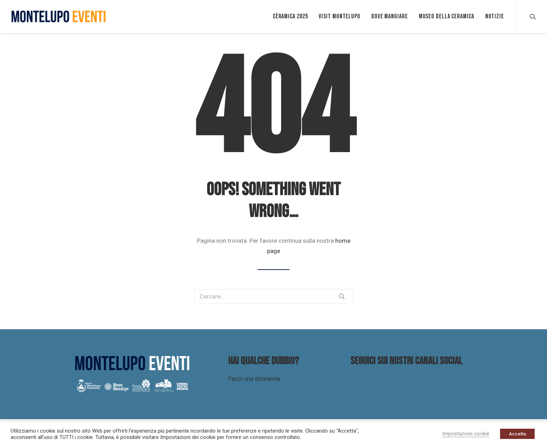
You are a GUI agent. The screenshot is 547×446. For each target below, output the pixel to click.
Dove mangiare (389, 16)
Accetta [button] (517, 433)
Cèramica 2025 (290, 16)
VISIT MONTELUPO (339, 16)
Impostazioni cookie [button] (465, 433)
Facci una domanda (254, 378)
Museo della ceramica (446, 16)
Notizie (494, 16)
